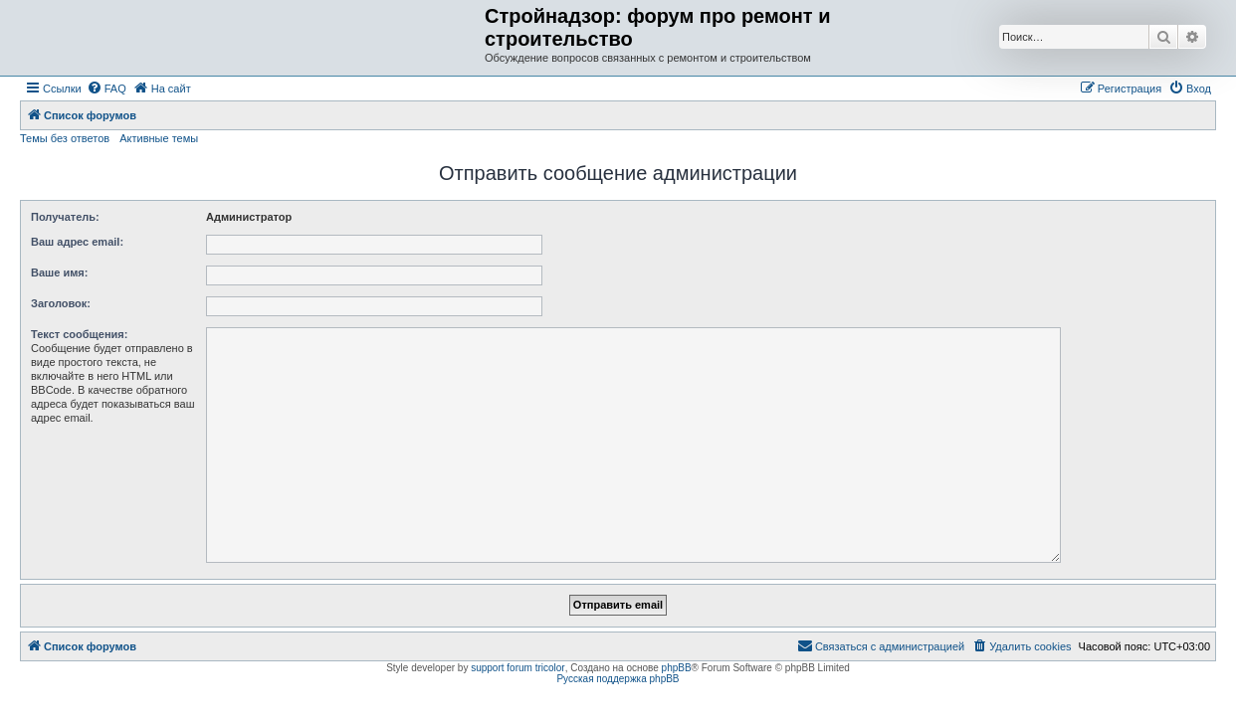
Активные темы (158, 138)
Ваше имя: (59, 272)
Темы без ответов (64, 138)
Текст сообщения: (79, 334)
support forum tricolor (517, 667)
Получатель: (65, 217)
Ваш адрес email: (77, 242)
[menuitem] (106, 88)
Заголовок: (61, 303)
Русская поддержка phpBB (617, 678)
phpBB (677, 667)
